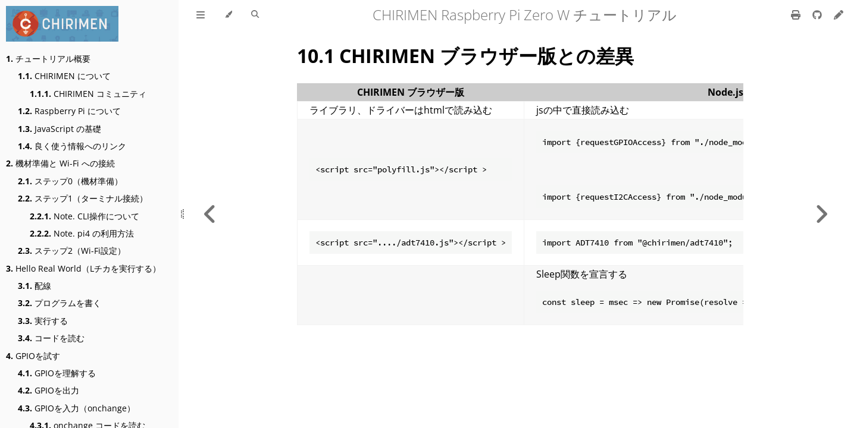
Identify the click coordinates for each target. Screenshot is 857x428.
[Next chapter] (821, 214)
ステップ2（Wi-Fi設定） (72, 250)
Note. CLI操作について (84, 216)
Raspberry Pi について (69, 111)
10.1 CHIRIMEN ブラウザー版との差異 (465, 55)
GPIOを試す (33, 355)
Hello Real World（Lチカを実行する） (83, 268)
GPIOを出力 (48, 390)
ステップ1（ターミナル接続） (83, 198)
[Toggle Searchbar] (255, 15)
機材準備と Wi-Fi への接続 (60, 163)
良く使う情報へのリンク (72, 146)
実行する (43, 320)
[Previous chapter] (210, 214)
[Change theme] (228, 15)
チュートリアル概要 (48, 58)
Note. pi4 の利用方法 (82, 233)
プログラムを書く (59, 303)
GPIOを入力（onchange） (76, 408)
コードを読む (51, 338)
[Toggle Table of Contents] (200, 15)
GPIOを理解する (57, 373)
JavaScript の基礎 (59, 128)
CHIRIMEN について (64, 75)
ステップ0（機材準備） (70, 181)
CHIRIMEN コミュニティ (88, 93)
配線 (34, 285)
